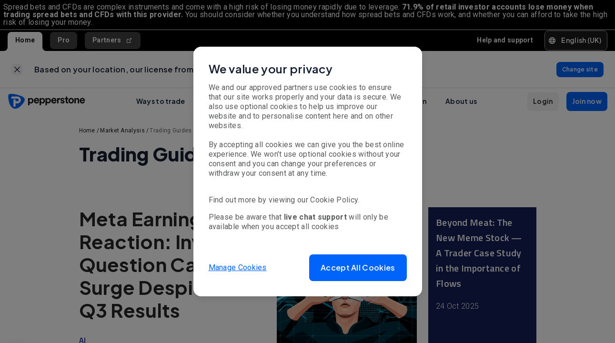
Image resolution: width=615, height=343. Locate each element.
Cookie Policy (334, 199)
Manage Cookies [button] (238, 267)
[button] (357, 267)
